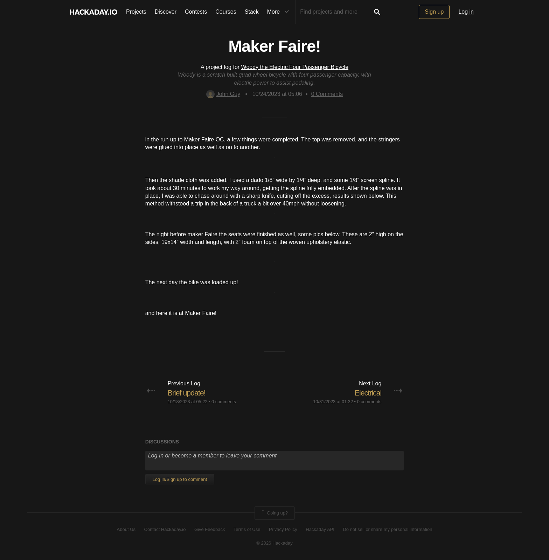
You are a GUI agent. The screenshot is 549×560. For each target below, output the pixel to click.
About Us (126, 529)
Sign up (434, 12)
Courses (225, 12)
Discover (165, 12)
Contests (196, 12)
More (279, 12)
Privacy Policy (283, 529)
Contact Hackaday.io (165, 529)
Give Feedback (209, 529)
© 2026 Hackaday (274, 543)
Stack (252, 12)
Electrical (367, 392)
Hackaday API (320, 529)
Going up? (274, 513)
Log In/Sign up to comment (180, 479)
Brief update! (187, 392)
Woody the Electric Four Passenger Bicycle (295, 67)
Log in (466, 12)
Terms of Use (247, 529)
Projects (136, 12)
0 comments (223, 401)
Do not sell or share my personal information (387, 529)
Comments (327, 94)
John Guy (223, 94)
